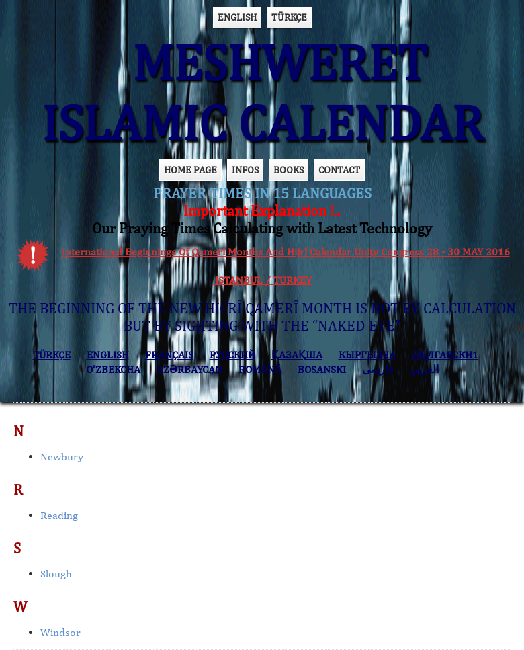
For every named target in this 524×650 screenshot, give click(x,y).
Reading (59, 515)
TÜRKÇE (289, 17)
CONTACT (339, 169)
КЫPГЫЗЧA (367, 354)
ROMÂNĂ (259, 369)
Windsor (60, 632)
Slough (56, 573)
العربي (424, 369)
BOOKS (288, 169)
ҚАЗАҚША (296, 354)
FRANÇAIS (169, 354)
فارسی (378, 369)
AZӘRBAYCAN (189, 369)
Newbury (61, 456)
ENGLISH (237, 17)
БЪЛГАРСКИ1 (445, 354)
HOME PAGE (190, 169)
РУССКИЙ (232, 354)
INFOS (245, 169)
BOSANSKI (322, 369)
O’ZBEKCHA (113, 369)
